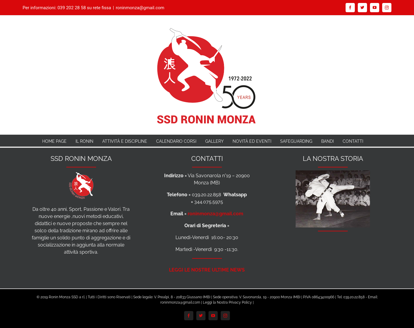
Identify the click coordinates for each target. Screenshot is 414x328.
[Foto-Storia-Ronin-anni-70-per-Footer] (333, 174)
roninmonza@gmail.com (140, 7)
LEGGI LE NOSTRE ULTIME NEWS (207, 270)
